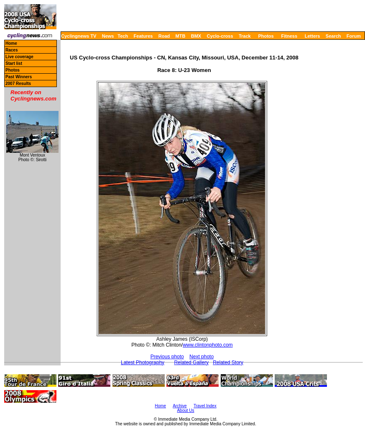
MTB (181, 36)
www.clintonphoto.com (207, 345)
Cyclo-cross (220, 36)
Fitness (289, 36)
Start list (13, 63)
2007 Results (18, 83)
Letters (312, 36)
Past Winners (18, 77)
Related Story (228, 362)
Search (333, 36)
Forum (354, 36)
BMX (196, 36)
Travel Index (205, 406)
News (108, 36)
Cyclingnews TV (78, 36)
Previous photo (167, 357)
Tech (122, 36)
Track (245, 36)
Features (143, 36)
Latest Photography (142, 362)
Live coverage (19, 56)
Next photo (201, 357)
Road (164, 36)
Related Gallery (191, 362)
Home (11, 43)
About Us (185, 410)
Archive (179, 406)
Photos (265, 36)
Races (11, 50)
